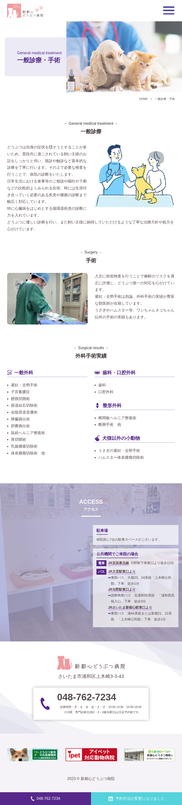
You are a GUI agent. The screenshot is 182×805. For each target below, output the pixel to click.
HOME (143, 99)
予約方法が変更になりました (136, 798)
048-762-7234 (45, 798)
